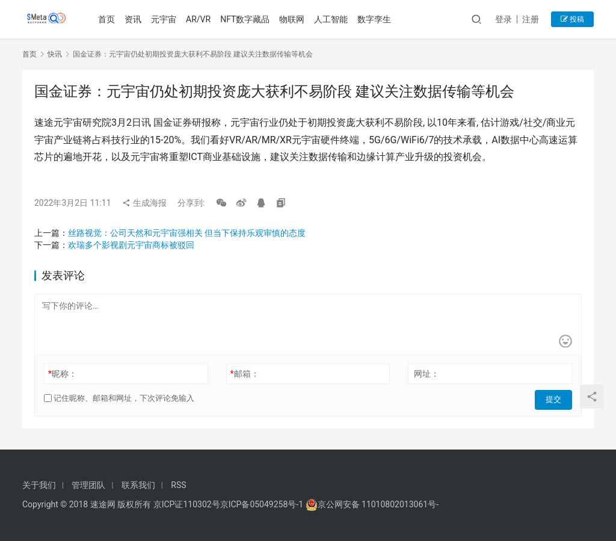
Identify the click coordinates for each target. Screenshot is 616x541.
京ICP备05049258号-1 (263, 504)
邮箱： (244, 374)
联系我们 (138, 485)
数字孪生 (376, 19)
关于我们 (39, 485)
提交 (555, 398)
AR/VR (200, 19)
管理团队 (88, 485)
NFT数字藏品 (246, 19)
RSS (178, 485)
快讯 (55, 54)
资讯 (134, 19)
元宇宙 (165, 19)
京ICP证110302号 (186, 504)
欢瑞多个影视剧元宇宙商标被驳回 (131, 245)
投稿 (572, 19)
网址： (426, 374)
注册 (530, 19)
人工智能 (333, 19)
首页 (108, 19)
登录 (503, 19)
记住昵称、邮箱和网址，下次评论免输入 (119, 398)
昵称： (62, 374)
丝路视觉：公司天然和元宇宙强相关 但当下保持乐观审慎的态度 (187, 233)
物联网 (293, 19)
